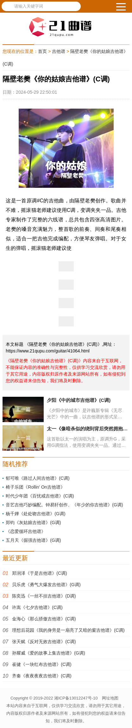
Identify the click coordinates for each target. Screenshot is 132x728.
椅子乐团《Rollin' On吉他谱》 (35, 487)
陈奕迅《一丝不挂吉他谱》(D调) (44, 595)
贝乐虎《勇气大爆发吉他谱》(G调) (46, 584)
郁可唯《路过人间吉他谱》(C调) (37, 478)
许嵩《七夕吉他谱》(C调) (37, 607)
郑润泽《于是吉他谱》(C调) (39, 573)
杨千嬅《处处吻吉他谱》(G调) (35, 513)
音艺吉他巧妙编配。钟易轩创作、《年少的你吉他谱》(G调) (64, 504)
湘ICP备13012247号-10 (75, 698)
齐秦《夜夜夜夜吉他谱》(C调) (41, 675)
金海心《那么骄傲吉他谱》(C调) (44, 618)
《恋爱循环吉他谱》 (26, 531)
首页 (42, 51)
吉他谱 (58, 51)
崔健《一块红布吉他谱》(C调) (41, 664)
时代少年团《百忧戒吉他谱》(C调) (40, 495)
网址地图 (110, 698)
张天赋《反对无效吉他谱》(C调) (44, 641)
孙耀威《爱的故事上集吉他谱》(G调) (48, 652)
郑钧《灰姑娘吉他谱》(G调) (33, 522)
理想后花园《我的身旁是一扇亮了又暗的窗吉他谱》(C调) (68, 630)
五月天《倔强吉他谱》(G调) (33, 540)
